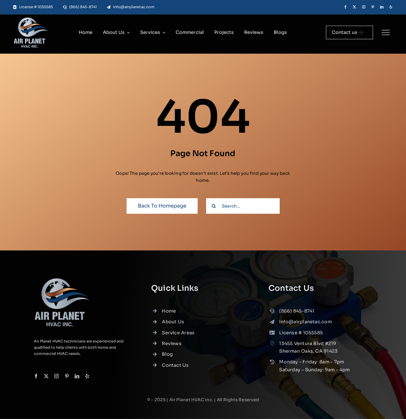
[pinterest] (372, 7)
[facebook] (345, 7)
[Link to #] (385, 32)
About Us (173, 324)
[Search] (214, 206)
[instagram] (363, 7)
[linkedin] (381, 7)
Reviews (172, 345)
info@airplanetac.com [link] (305, 324)
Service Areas (178, 334)
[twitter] (354, 7)
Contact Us (175, 367)
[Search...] (243, 206)
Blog (167, 356)
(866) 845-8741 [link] (296, 313)
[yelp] (390, 7)
